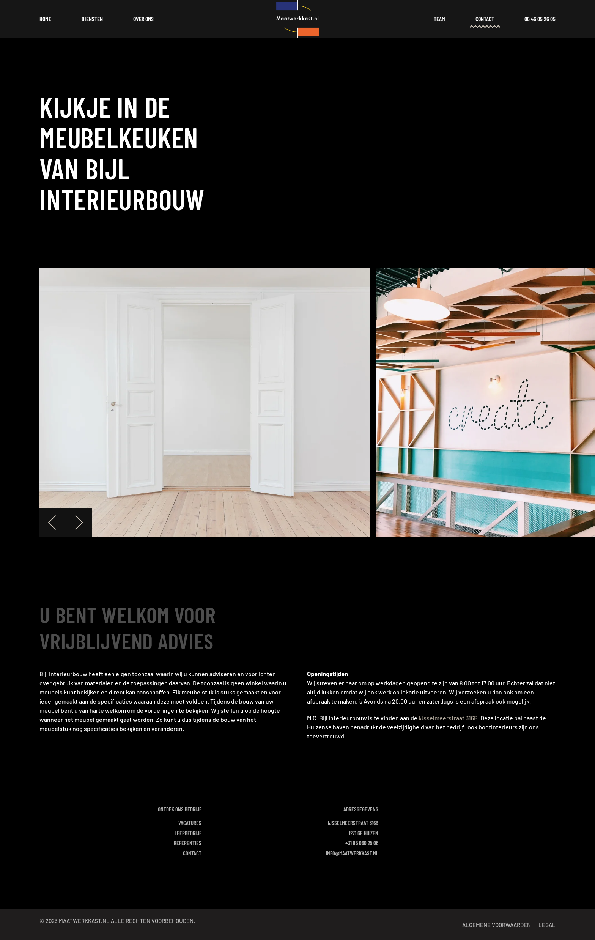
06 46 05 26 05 (540, 18)
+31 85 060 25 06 (361, 842)
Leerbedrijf (188, 833)
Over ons (143, 18)
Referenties (187, 842)
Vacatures (189, 822)
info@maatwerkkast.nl (352, 853)
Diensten (92, 18)
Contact (484, 18)
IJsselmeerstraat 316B (448, 717)
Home (45, 18)
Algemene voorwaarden (496, 924)
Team (439, 18)
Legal (547, 924)
